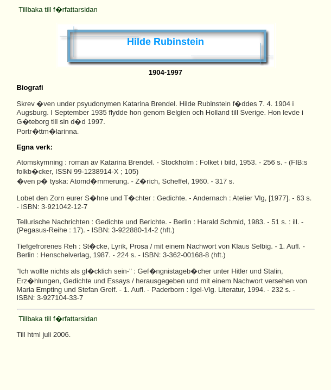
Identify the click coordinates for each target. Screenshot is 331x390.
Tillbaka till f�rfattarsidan (57, 9)
